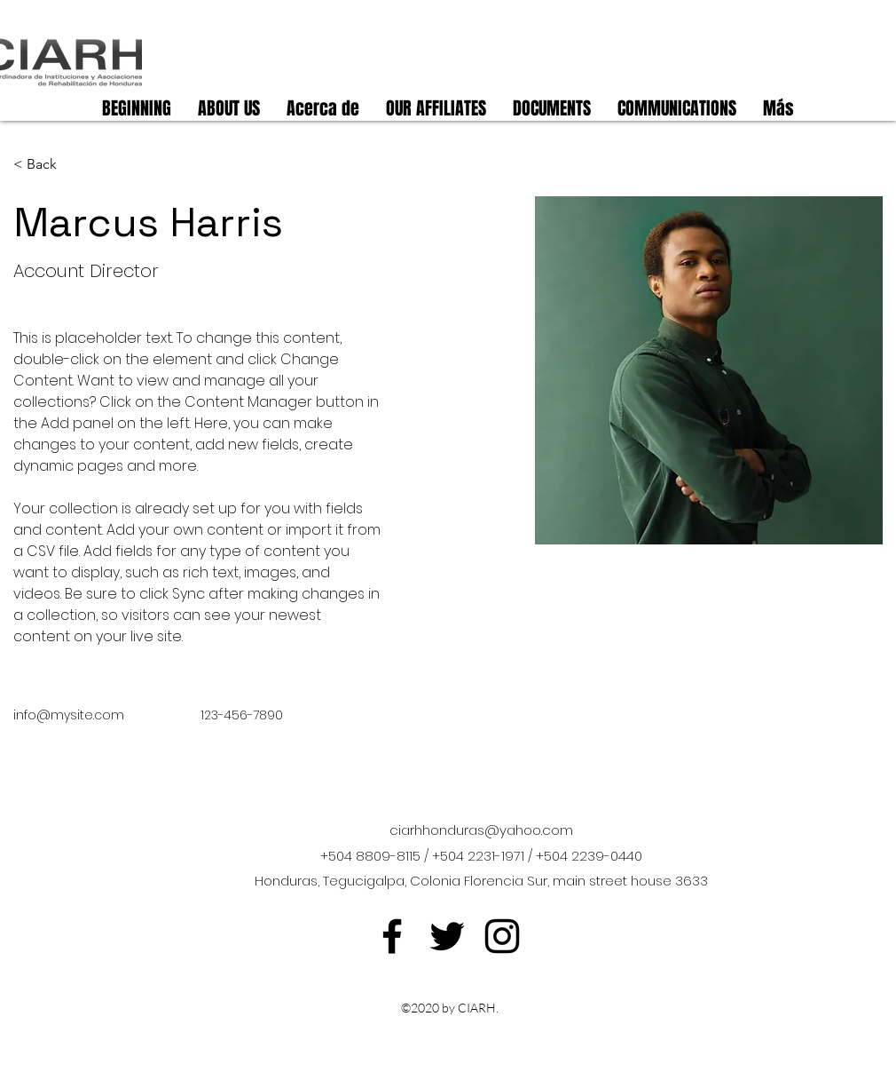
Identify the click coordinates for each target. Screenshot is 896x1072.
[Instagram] (502, 936)
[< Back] (48, 165)
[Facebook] (392, 936)
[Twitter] (447, 936)
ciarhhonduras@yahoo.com (481, 830)
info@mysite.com (68, 715)
